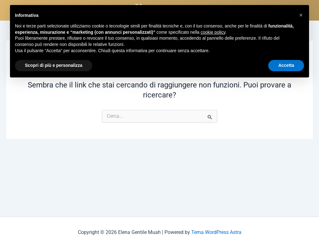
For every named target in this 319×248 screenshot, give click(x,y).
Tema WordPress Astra (216, 232)
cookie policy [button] (213, 32)
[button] (301, 15)
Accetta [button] (286, 65)
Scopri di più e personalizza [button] (53, 65)
